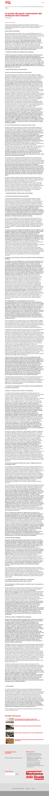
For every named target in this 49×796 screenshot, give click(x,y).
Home (6, 6)
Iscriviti (33, 788)
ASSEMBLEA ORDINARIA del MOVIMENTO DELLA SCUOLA (34, 754)
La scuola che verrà (16, 6)
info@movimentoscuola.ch (15, 758)
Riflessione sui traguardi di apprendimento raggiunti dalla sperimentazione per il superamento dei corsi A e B (34, 759)
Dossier (9, 6)
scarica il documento (10, 22)
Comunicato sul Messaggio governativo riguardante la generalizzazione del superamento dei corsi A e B (35, 764)
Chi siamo (28, 788)
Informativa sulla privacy (18, 788)
